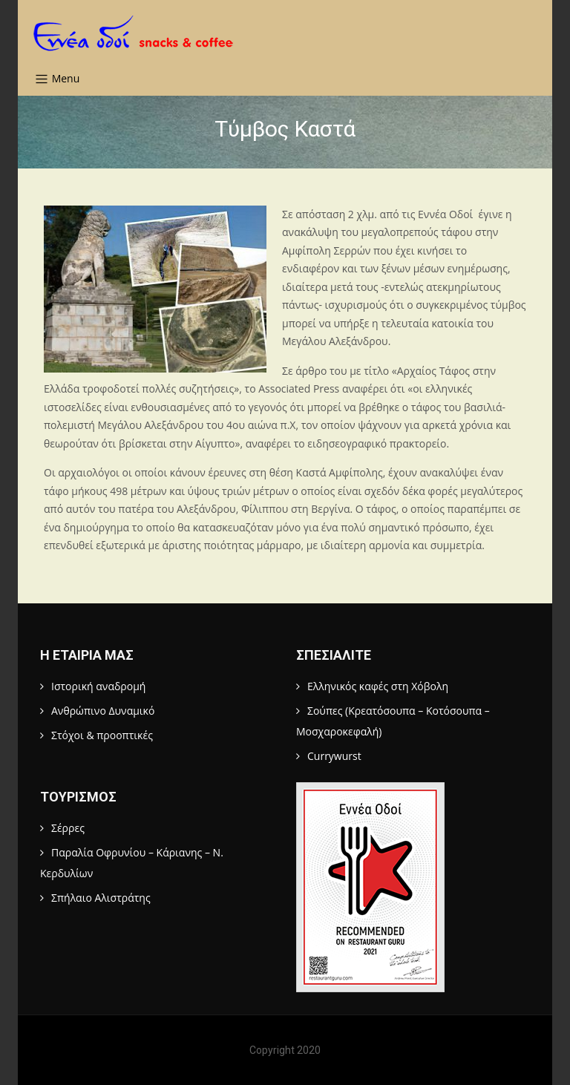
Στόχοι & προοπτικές (102, 735)
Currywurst (334, 756)
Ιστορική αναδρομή (98, 686)
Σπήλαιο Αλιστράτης (101, 898)
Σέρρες (68, 828)
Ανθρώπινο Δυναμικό (102, 711)
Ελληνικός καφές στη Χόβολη (377, 686)
